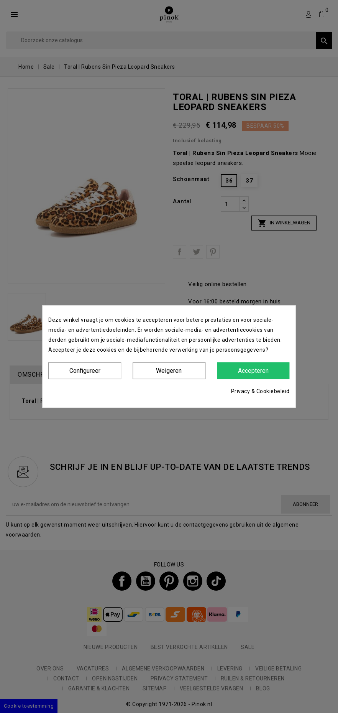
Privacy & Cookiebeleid (260, 391)
